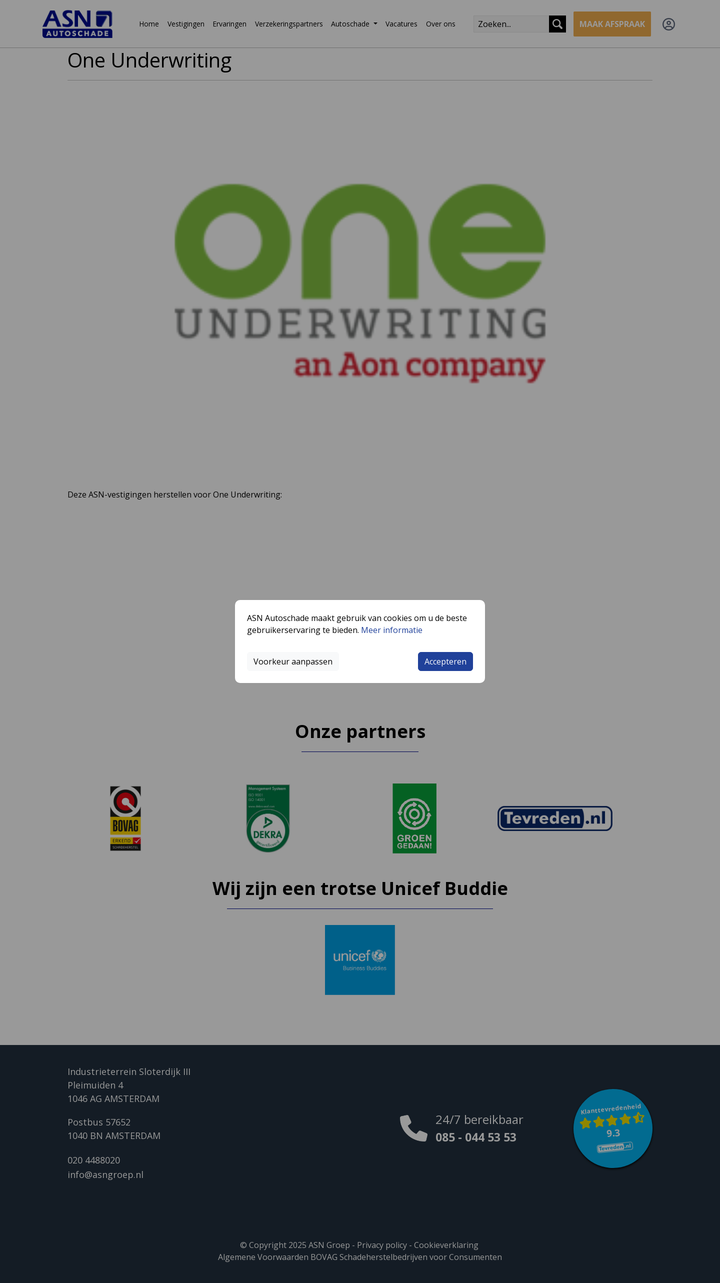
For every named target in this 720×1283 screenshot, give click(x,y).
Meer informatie (391, 630)
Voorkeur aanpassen (293, 661)
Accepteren (445, 661)
